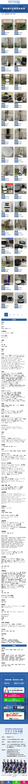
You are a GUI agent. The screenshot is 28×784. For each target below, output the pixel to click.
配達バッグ (3, 585)
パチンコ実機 (4, 597)
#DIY (2, 326)
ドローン (13, 459)
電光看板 (24, 582)
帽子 (16, 553)
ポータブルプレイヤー (12, 626)
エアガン (17, 457)
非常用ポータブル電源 (6, 468)
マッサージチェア (9, 377)
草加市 (19, 664)
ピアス (2, 429)
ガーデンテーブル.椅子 (6, 362)
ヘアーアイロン (4, 383)
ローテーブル (4, 359)
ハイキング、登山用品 (6, 399)
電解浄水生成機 (18, 385)
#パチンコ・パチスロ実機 (7, 595)
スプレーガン (22, 577)
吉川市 (20, 107)
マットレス (3, 364)
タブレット (3, 517)
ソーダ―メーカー (5, 528)
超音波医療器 (19, 642)
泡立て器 (12, 522)
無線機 (15, 472)
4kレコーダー (4, 626)
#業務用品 (3, 570)
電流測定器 (20, 585)
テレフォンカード (5, 558)
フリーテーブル (10, 364)
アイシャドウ (14, 606)
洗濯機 (6, 375)
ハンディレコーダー (15, 474)
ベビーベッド (4, 482)
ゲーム (2, 456)
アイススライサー (13, 585)
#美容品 (3, 604)
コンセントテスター (11, 587)
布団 (2, 561)
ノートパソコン (4, 469)
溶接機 (20, 574)
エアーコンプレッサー (21, 584)
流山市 (16, 656)
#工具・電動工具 (5, 416)
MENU (2, 782)
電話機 (14, 380)
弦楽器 (2, 405)
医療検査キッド (4, 642)
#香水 (2, 432)
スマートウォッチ (5, 518)
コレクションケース (16, 362)
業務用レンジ (4, 579)
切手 (2, 635)
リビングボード (4, 366)
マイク (14, 499)
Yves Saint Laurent (13, 547)
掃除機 (3, 31)
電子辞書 (20, 473)
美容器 (9, 488)
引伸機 (23, 573)
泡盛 (17, 412)
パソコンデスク (4, 369)
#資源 (2, 340)
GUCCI (15, 540)
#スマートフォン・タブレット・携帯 (9, 515)
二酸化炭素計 (4, 640)
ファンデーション (8, 607)
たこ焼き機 (3, 526)
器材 (14, 405)
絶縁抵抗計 (3, 587)
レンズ (24, 439)
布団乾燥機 (11, 385)
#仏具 (2, 322)
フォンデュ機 (10, 526)
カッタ (22, 421)
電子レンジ (11, 375)
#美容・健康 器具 (5, 485)
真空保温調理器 (22, 527)
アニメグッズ (11, 456)
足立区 (18, 649)
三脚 (23, 442)
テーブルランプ (16, 355)
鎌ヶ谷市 (21, 660)
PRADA (6, 547)
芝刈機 (2, 512)
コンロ (13, 386)
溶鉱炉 (2, 582)
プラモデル (7, 457)
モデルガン (21, 456)
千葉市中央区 (8, 70)
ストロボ (3, 442)
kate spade (19, 546)
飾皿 (2, 631)
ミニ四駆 (13, 455)
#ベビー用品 (4, 477)
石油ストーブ (11, 383)
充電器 (16, 419)
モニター (21, 468)
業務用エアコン (22, 581)
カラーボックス (21, 361)
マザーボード (4, 466)
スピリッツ (10, 413)
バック (7, 554)
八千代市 (7, 198)
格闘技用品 (17, 394)
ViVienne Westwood (19, 542)
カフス (14, 427)
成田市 (6, 657)
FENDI (8, 546)
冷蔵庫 (2, 375)
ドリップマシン (19, 380)
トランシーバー (16, 470)
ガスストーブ (13, 373)
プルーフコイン (13, 612)
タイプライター (11, 466)
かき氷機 (12, 528)
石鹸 (5, 561)
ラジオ (12, 464)
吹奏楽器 (3, 406)
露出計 (6, 422)
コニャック (9, 412)
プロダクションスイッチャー (20, 495)
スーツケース (22, 561)
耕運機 (6, 512)
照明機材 (10, 438)
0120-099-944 (8, 782)
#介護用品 (3, 331)
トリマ (2, 422)
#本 (2, 591)
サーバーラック (13, 467)
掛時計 (11, 451)
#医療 (2, 638)
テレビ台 (20, 359)
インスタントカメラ (5, 439)
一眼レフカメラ (9, 440)
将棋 (25, 455)
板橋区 (7, 271)
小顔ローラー (16, 487)
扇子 (22, 551)
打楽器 (7, 406)
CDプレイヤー (4, 501)
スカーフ (18, 551)
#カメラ (3, 436)
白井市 (6, 660)
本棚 (17, 356)
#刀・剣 (3, 344)
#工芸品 (3, 629)
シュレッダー (23, 466)
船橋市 (16, 659)
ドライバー (3, 421)
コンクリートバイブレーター (7, 419)
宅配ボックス (8, 328)
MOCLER (7, 544)
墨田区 (15, 649)
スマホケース (12, 558)
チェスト (15, 359)
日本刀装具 (5, 446)
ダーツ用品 (3, 393)
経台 (2, 324)
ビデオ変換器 (18, 624)
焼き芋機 (10, 573)
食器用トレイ (4, 559)
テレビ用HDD (4, 381)
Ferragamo (12, 544)
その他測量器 (4, 573)
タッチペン (3, 470)
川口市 (20, 89)
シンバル (17, 405)
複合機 (19, 379)
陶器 (11, 631)
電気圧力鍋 (18, 525)
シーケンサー (10, 495)
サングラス (20, 553)
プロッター (3, 474)
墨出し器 (16, 420)
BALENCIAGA (4, 540)
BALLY (22, 544)
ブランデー (7, 411)
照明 (13, 379)
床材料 (2, 328)
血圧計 (10, 642)
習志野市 (7, 180)
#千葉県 (3, 653)
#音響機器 (3, 492)
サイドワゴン (12, 366)
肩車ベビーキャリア (5, 481)
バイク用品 (22, 401)
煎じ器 (2, 522)
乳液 (2, 607)
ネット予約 (24, 782)
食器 (14, 561)
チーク (19, 606)
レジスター (7, 578)
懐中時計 (24, 451)
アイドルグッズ (4, 460)
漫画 (8, 592)
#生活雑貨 (3, 557)
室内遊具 (12, 478)
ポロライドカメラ (16, 438)
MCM (2, 537)
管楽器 (6, 405)
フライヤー (16, 522)
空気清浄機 (12, 378)
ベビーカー (13, 481)
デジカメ (3, 440)
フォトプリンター (10, 473)
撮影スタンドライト (5, 584)
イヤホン (3, 473)
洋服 (14, 553)
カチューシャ (4, 551)
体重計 (2, 478)
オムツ (16, 480)
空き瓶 (2, 411)
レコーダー (13, 496)
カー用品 (17, 401)
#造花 (2, 618)
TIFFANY (3, 544)
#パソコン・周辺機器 (6, 463)
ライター (15, 562)
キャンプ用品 (12, 396)
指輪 (6, 429)
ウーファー (18, 496)
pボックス (18, 369)
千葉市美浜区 (18, 657)
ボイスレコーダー (5, 467)
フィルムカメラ (17, 442)
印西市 (19, 655)
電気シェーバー (15, 488)
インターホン (7, 574)
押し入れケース (18, 366)
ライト (15, 446)
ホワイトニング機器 (5, 641)
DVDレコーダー (4, 625)
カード (2, 457)
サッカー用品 (11, 401)
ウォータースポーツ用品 (17, 399)
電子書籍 (23, 464)
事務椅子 (3, 508)
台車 (8, 585)
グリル (14, 525)
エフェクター (4, 499)
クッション (15, 361)
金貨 (5, 612)
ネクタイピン (9, 427)
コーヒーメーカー (19, 386)
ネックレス (18, 427)
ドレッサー (10, 359)
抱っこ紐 (7, 478)
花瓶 (2, 619)
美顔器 (21, 487)
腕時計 (15, 451)
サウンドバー (19, 499)
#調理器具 (3, 531)
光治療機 (10, 640)
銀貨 (8, 612)
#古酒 (2, 409)
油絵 (5, 601)
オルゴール (3, 495)
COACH (9, 543)
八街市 (16, 655)
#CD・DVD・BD (5, 566)
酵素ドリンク (4, 413)
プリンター (11, 469)
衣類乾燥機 (19, 377)
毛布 (17, 561)
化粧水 (23, 606)
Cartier (14, 538)
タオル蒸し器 (18, 576)
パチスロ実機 (11, 597)
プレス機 (24, 579)
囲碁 (2, 455)
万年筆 (22, 559)
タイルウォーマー (5, 384)
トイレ (2, 333)
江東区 (2, 649)
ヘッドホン (22, 470)
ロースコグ (11, 365)
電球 (6, 562)
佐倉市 (13, 660)
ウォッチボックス (5, 451)
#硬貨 (2, 610)
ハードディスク (10, 472)
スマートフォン (10, 517)
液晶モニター (4, 581)
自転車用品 (18, 396)
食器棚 (2, 357)
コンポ (12, 498)
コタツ (18, 360)
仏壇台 (12, 367)
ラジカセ (24, 498)
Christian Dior (4, 543)
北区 (6, 34)
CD (4, 568)
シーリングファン (15, 374)
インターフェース (9, 493)
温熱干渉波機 (4, 489)
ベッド (10, 356)
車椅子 (12, 333)
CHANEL (20, 541)
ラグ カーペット (11, 559)
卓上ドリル (8, 577)
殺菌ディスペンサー (5, 588)
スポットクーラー (5, 583)
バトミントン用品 (5, 392)
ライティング (21, 367)
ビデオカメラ (16, 440)
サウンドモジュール (5, 496)
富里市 (2, 657)
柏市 (19, 253)
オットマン (22, 355)
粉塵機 (16, 583)
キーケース (10, 551)
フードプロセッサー (14, 527)
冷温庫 (2, 388)
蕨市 (6, 52)
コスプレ (21, 455)
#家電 (2, 371)
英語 (2, 351)
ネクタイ (3, 554)
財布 (13, 554)
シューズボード (4, 365)
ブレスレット (20, 428)
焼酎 (20, 412)
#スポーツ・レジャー (6, 390)
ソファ (2, 356)
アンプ (16, 497)
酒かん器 (24, 572)
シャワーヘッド (21, 562)
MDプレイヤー (11, 501)
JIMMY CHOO (10, 540)
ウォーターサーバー (5, 373)
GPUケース (20, 472)
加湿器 (16, 379)
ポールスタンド (12, 369)
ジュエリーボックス (5, 367)
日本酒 (21, 411)
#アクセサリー (4, 425)
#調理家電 (3, 521)
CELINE (2, 547)
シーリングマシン (5, 572)
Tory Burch (18, 544)
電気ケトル (9, 525)
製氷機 (20, 578)
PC (22, 469)
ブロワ (8, 420)
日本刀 (2, 346)
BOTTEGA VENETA (9, 541)
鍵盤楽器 (22, 405)
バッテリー (3, 472)
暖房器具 (3, 378)
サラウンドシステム (5, 498)
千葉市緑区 (20, 656)
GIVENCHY (3, 546)
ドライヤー (18, 381)
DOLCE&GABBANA (5, 542)
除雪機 (10, 512)
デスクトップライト (5, 464)
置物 (12, 446)
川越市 (7, 143)
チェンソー (9, 421)
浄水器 (2, 377)
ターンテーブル (18, 498)
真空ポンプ (13, 584)
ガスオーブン (12, 572)
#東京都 (3, 648)
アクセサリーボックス (6, 428)
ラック (10, 361)
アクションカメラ (10, 442)
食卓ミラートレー (20, 558)
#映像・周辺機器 (5, 622)
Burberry (12, 542)
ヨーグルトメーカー (18, 526)
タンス (14, 356)
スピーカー (3, 497)
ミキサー (10, 499)
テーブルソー (15, 581)
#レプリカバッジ (5, 614)
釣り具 (2, 398)
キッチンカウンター (12, 360)
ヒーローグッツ (7, 455)
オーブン (7, 522)
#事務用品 (3, 506)
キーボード (9, 470)
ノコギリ (20, 419)
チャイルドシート (20, 481)
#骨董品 (3, 444)
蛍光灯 (2, 562)
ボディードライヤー (12, 489)
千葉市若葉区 (12, 657)
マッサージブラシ (5, 487)
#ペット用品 (4, 335)
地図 (2, 592)
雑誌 (5, 592)
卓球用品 (19, 392)
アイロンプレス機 (20, 587)
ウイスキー (13, 411)
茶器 (8, 533)
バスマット (10, 562)
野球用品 (19, 393)
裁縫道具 (18, 559)
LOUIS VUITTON (21, 540)
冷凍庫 (16, 383)
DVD (2, 568)
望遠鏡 (12, 394)
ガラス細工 (6, 631)
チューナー (3, 503)
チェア (6, 356)
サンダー (11, 422)
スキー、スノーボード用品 (10, 398)
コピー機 (10, 581)
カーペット (3, 386)
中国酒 (14, 412)
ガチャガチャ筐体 (14, 574)
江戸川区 (7, 649)
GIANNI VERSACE (11, 537)
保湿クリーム (4, 606)
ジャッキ (12, 417)
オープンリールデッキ (20, 501)
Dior (22, 543)
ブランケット (9, 553)
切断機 (14, 421)
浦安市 (20, 34)
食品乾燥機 (19, 373)
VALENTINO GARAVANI (21, 537)
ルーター (17, 466)
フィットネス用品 (5, 397)
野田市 (23, 655)
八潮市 (12, 664)
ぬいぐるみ (3, 459)
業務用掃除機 (11, 579)
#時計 (2, 449)
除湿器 (11, 384)
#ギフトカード (4, 616)
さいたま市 (21, 161)
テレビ (24, 377)
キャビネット (17, 357)
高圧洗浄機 (3, 420)
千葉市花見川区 (4, 659)
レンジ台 (3, 360)
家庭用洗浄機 (9, 380)
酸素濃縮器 (17, 641)
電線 (17, 577)
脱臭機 (23, 385)
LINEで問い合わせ (16, 782)
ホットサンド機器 (17, 523)
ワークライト (13, 588)
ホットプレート (4, 523)
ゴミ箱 (15, 364)
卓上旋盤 (3, 577)
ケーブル (13, 577)
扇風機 (9, 379)
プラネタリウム (21, 626)
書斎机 (10, 355)
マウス (16, 473)
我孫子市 (12, 656)
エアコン (22, 374)
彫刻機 (23, 576)
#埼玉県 (3, 663)
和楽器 (10, 405)
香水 (2, 434)
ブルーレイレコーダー (6, 624)
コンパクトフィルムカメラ (16, 439)
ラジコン (9, 459)
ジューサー (3, 525)
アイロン (3, 380)
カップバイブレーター (16, 582)
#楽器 (2, 403)
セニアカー (7, 333)
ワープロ (16, 468)
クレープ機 (18, 572)
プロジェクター (12, 625)
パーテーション (4, 355)
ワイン (17, 411)
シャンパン (3, 412)
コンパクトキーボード (6, 502)
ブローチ (3, 427)
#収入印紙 (3, 633)
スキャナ (24, 625)
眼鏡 (14, 551)
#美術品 (3, 600)
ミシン (15, 377)
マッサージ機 (4, 488)
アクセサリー (4, 438)
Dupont (6, 537)
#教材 (2, 349)
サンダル (3, 553)
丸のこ (20, 420)
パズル (17, 459)
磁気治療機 (15, 640)
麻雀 (17, 455)
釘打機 (12, 420)
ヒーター (9, 386)
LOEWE (10, 538)
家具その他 (21, 356)
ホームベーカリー (5, 527)
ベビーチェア (12, 480)
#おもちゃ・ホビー (5, 453)
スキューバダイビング (20, 397)
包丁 (13, 533)
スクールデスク (21, 364)
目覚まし (9, 374)
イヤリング (14, 428)
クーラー (24, 379)
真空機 (14, 573)
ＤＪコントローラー (17, 493)
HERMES (3, 541)
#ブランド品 (4, 536)
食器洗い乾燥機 (18, 378)
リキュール (16, 413)
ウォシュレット (11, 381)
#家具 (2, 353)
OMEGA (3, 538)
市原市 (20, 198)
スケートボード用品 (5, 394)
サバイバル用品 (4, 401)
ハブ (13, 468)
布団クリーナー (4, 385)
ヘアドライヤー (11, 576)
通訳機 (8, 474)
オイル (9, 606)
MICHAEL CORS (13, 546)
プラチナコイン (20, 612)
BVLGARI (16, 541)
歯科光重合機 (8, 582)
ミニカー (22, 457)
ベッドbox (17, 478)
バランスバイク (4, 480)
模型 (6, 456)
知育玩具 (13, 457)
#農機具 (3, 510)
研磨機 (24, 419)
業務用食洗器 (4, 576)
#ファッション (4, 550)
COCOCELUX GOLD (16, 543)
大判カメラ (22, 440)
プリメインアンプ (10, 497)
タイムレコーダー (14, 578)
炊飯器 (22, 375)
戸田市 (9, 665)
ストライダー (22, 478)
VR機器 (13, 624)
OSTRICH (19, 538)
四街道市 (3, 655)
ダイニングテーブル (9, 357)
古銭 (2, 612)
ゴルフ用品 (12, 397)
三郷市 (2, 665)
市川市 (16, 660)
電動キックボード (5, 396)
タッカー (18, 421)
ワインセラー (4, 379)
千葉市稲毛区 (22, 659)
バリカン (19, 489)
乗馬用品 (9, 393)
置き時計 (19, 451)
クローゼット (17, 365)
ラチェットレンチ (5, 417)
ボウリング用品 (13, 392)
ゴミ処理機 (3, 374)
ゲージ (2, 337)
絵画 (2, 601)
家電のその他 (17, 375)
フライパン (3, 533)
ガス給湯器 (12, 583)
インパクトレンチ (18, 417)
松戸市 (20, 289)
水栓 (2, 574)
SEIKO (6, 538)
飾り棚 (15, 367)
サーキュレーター (17, 384)
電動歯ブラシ (10, 561)
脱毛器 (11, 487)
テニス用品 (14, 393)
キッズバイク (23, 459)
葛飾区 (11, 649)
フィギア (16, 456)
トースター (22, 522)
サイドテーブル (4, 361)
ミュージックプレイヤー (17, 502)
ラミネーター (17, 464)
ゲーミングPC (17, 469)
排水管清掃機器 (18, 579)
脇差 (6, 346)
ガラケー (16, 517)
